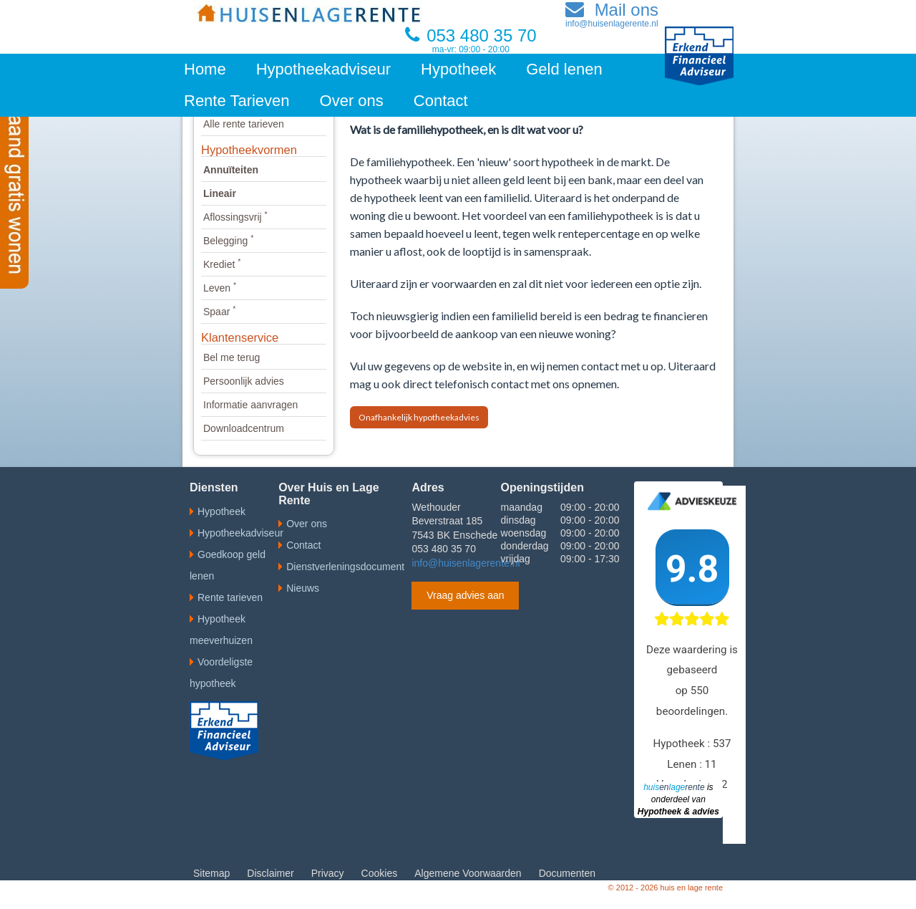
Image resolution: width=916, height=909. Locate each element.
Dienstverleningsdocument (345, 566)
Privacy (327, 873)
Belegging (228, 240)
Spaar (219, 311)
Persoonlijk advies (243, 381)
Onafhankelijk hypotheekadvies (419, 417)
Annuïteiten (230, 169)
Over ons (352, 101)
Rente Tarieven (237, 101)
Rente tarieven (230, 597)
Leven (219, 288)
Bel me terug (231, 357)
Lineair (219, 193)
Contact (441, 101)
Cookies (379, 873)
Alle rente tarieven (243, 124)
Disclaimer (270, 873)
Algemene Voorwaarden (467, 873)
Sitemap (211, 873)
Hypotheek (458, 69)
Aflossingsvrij (235, 217)
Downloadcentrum (243, 428)
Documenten (567, 873)
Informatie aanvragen (250, 404)
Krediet (221, 264)
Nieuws (302, 588)
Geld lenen (564, 69)
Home (205, 69)
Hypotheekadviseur (323, 69)
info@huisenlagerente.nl (465, 563)
